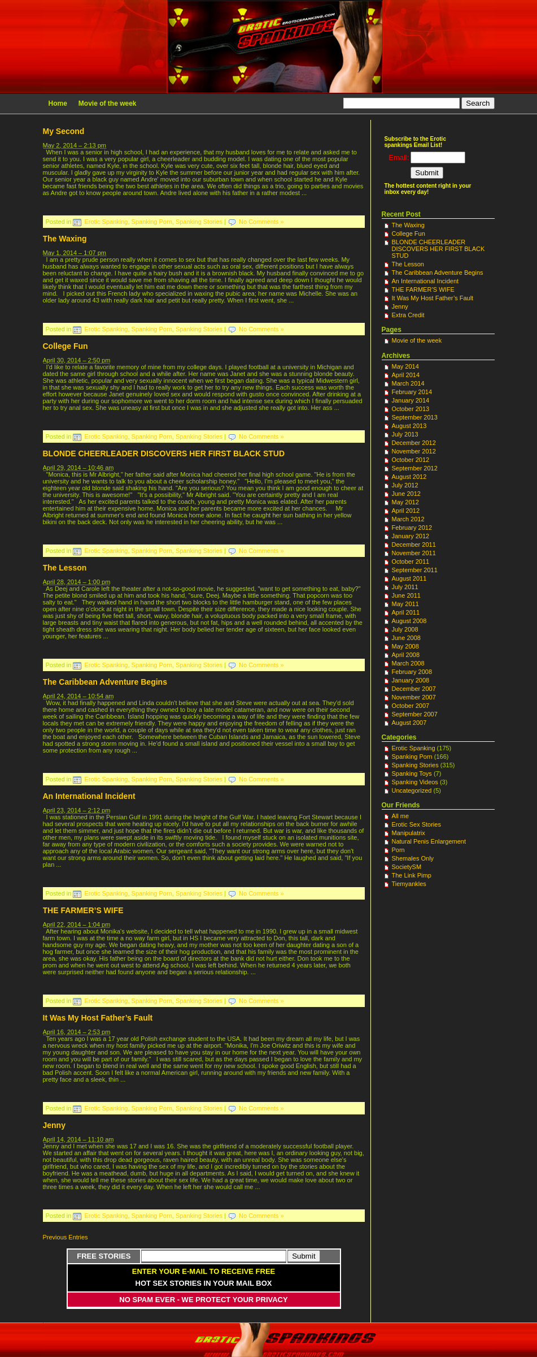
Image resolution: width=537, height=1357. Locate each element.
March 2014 (408, 383)
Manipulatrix (408, 832)
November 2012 (414, 451)
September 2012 (415, 468)
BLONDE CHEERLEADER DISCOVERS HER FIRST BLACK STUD (164, 453)
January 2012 (411, 536)
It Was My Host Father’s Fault (98, 1017)
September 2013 (415, 417)
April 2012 (406, 510)
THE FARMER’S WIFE (83, 910)
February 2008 (412, 671)
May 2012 (405, 502)
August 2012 (409, 476)
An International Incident (89, 796)
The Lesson (65, 567)
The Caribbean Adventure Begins (105, 681)
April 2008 (406, 654)
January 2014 (411, 400)
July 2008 (405, 629)
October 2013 (411, 408)
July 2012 (405, 485)
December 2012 (414, 442)
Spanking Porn (152, 221)
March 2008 (408, 663)
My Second (64, 131)
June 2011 (406, 595)
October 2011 (411, 561)
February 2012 (412, 527)
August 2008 (409, 620)
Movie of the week (107, 103)
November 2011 (414, 553)
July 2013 (405, 434)
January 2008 (411, 680)
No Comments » (261, 221)
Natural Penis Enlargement (429, 841)
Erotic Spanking (106, 221)
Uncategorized (412, 790)
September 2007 (415, 714)
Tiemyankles (409, 883)
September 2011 (415, 570)
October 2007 (411, 705)
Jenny (54, 1125)
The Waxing (65, 238)
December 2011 (414, 544)
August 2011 (409, 578)
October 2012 (411, 459)
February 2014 (412, 391)
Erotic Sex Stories (416, 824)
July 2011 (405, 587)
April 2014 (406, 374)
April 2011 (406, 612)
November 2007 (414, 697)
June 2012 (406, 493)
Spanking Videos (415, 782)
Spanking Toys (412, 773)
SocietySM (407, 866)
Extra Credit (408, 315)
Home (58, 103)
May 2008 (405, 646)
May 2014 (405, 366)
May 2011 (405, 603)
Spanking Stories (199, 221)
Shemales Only (413, 858)
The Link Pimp (411, 875)
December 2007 (414, 688)
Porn (398, 849)
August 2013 (409, 425)
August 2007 (409, 722)
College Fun (65, 346)
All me (400, 816)
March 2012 (408, 519)
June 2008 (406, 637)
